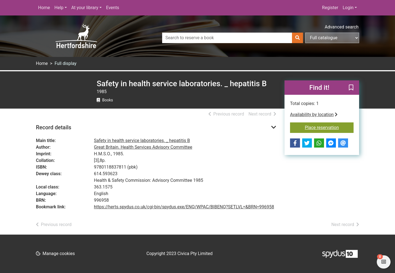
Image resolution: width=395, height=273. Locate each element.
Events (112, 7)
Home (44, 7)
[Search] (297, 38)
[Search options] (332, 38)
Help (59, 7)
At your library (84, 7)
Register (330, 7)
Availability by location (314, 114)
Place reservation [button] (329, 127)
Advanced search (342, 27)
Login (348, 7)
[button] (351, 87)
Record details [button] (53, 127)
